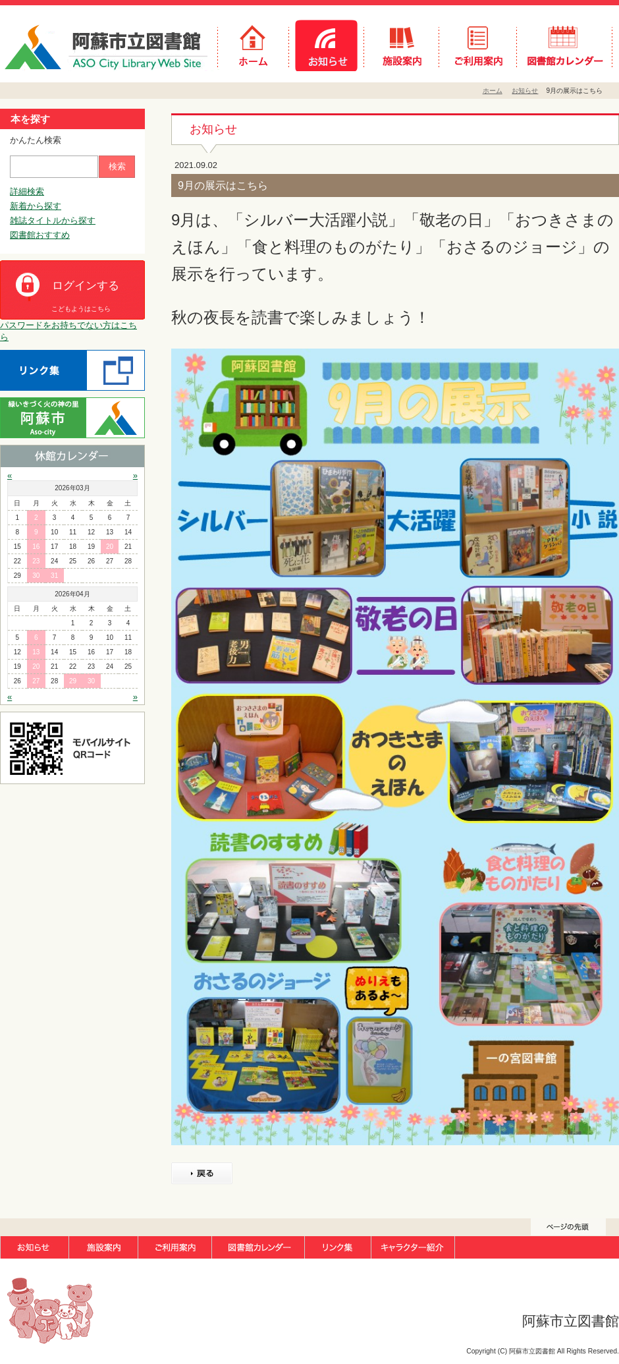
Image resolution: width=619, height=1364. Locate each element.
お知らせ (525, 90)
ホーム (492, 90)
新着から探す (35, 206)
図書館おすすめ (40, 235)
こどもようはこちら (81, 308)
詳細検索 (27, 191)
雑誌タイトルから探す (52, 220)
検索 (117, 166)
